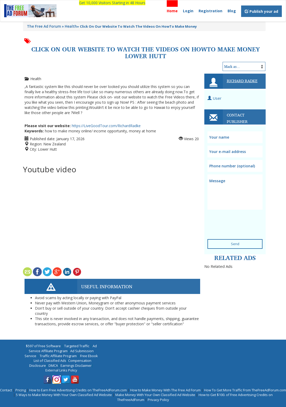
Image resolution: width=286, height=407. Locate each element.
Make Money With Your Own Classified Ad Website (155, 394)
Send (235, 243)
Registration (210, 10)
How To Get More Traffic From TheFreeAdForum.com (245, 390)
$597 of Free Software (43, 346)
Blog (232, 10)
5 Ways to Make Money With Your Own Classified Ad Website (64, 394)
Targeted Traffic (76, 346)
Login (188, 10)
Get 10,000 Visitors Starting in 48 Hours (112, 2)
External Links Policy (61, 370)
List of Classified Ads (50, 360)
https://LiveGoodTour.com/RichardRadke (106, 125)
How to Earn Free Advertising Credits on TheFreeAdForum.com (78, 390)
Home (172, 10)
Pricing (20, 390)
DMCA (53, 365)
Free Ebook (89, 355)
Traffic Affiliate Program (58, 355)
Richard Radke (242, 80)
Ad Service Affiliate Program (63, 348)
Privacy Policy (158, 399)
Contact (6, 390)
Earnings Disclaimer (76, 365)
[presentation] (239, 219)
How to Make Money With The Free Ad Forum (165, 390)
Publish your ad (261, 11)
